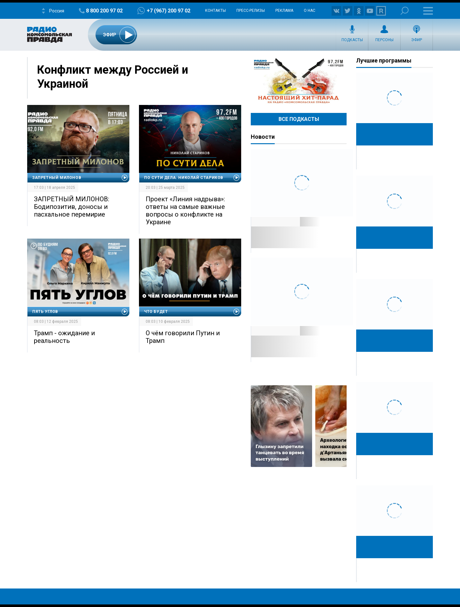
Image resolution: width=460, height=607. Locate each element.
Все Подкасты (299, 119)
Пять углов (45, 311)
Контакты (215, 10)
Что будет (156, 311)
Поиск (405, 11)
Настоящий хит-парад (299, 81)
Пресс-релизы (250, 10)
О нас (309, 10)
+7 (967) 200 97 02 (168, 11)
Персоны (384, 40)
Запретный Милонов (56, 177)
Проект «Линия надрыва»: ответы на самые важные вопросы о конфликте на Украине (185, 210)
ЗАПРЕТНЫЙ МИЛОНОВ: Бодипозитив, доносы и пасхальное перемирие (71, 206)
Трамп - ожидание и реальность (64, 336)
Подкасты (352, 40)
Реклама (284, 10)
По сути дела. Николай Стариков (183, 177)
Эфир (416, 40)
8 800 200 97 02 (104, 11)
